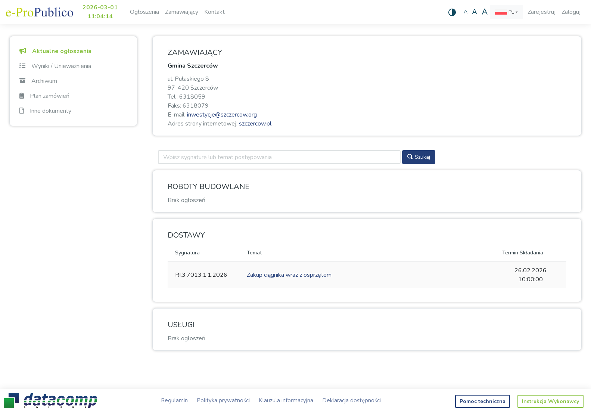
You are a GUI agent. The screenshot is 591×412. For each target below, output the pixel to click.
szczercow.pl (255, 124)
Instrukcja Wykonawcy (550, 401)
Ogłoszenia (144, 12)
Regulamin (174, 400)
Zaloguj (571, 12)
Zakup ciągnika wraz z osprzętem (289, 275)
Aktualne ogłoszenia (55, 51)
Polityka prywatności (223, 400)
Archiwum (38, 81)
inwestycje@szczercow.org (222, 115)
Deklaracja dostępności (351, 400)
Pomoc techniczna (483, 401)
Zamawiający (181, 12)
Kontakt (214, 12)
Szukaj (418, 157)
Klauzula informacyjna (286, 400)
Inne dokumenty (45, 111)
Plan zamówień (44, 96)
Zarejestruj (542, 12)
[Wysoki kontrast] (452, 12)
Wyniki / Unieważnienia (55, 66)
